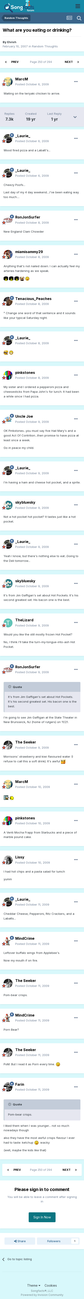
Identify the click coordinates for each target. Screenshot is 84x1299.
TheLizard (24, 620)
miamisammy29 (29, 251)
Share (20, 1241)
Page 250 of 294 (41, 62)
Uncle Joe (24, 416)
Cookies (51, 1285)
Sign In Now (42, 1217)
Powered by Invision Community (42, 1295)
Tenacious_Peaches (33, 298)
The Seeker (25, 742)
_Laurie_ (22, 136)
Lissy (19, 857)
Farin (19, 1084)
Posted (32, 84)
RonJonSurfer (27, 217)
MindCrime (24, 938)
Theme (33, 1285)
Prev (15, 62)
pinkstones (25, 372)
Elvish (11, 42)
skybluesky (25, 502)
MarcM (21, 79)
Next (69, 62)
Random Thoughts (45, 46)
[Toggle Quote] (10, 686)
